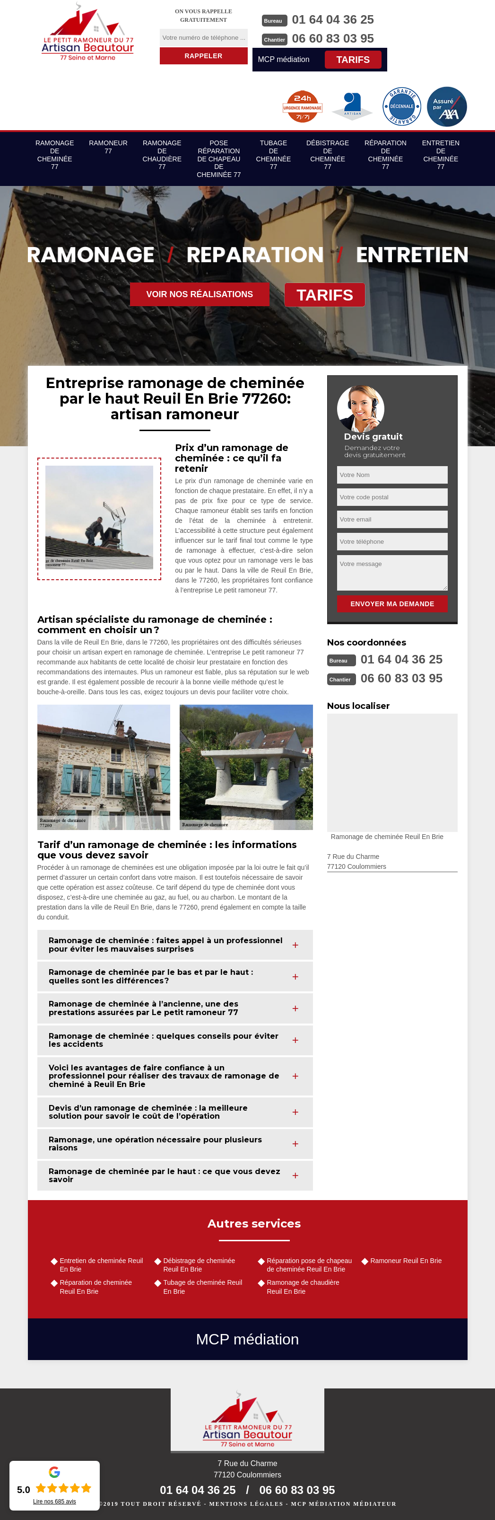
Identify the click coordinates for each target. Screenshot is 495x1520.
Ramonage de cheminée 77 (54, 154)
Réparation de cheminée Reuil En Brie (96, 1287)
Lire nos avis (54, 1501)
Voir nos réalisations (200, 294)
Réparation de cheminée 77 (386, 154)
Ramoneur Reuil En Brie (406, 1260)
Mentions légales (246, 1504)
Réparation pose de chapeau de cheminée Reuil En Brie (309, 1265)
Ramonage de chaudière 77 (162, 154)
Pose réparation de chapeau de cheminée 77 (219, 158)
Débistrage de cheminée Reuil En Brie (199, 1265)
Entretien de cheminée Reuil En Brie (101, 1265)
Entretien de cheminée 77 (441, 154)
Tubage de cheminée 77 (273, 154)
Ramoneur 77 (108, 147)
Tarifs (353, 59)
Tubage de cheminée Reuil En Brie (203, 1287)
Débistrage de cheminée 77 (327, 154)
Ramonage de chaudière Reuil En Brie (303, 1287)
